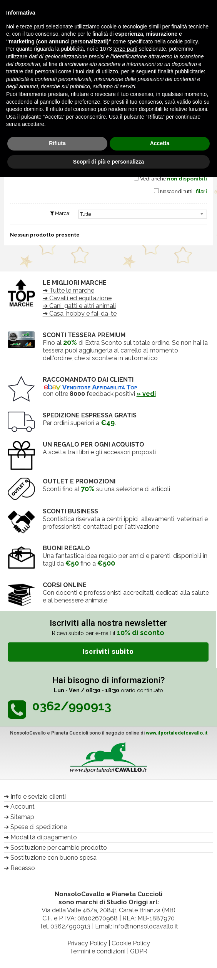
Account (22, 806)
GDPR (138, 951)
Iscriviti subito (108, 651)
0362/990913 (70, 926)
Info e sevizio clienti (38, 796)
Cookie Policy (131, 943)
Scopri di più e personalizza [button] (108, 162)
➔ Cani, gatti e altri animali (79, 305)
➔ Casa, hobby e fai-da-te (80, 313)
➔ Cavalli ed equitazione (77, 298)
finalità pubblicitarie (181, 71)
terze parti (125, 49)
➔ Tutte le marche (68, 290)
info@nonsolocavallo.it (146, 926)
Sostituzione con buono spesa (53, 857)
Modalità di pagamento (43, 837)
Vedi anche (173, 178)
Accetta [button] (160, 143)
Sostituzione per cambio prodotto (58, 847)
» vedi (146, 393)
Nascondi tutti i (183, 191)
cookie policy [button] (182, 41)
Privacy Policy (87, 943)
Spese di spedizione (38, 827)
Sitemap (22, 817)
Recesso (22, 868)
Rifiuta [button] (57, 143)
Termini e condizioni (97, 951)
